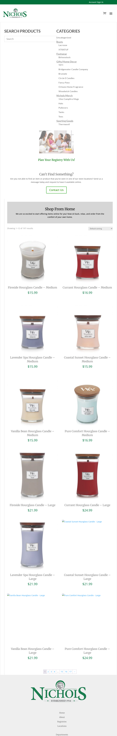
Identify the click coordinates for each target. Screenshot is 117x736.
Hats (60, 103)
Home (62, 713)
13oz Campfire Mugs (68, 99)
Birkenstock (64, 57)
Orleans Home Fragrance (70, 86)
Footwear (61, 53)
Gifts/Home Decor (66, 61)
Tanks (61, 112)
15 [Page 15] (62, 671)
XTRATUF (63, 49)
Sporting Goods (64, 120)
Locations (62, 726)
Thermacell (64, 124)
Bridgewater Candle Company (73, 69)
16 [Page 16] (66, 671)
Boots (59, 41)
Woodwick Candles (68, 91)
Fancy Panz (64, 82)
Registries (62, 721)
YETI (60, 65)
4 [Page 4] (54, 671)
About (62, 717)
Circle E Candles (66, 78)
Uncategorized (63, 37)
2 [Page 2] (48, 671)
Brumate (62, 73)
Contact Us (56, 190)
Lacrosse (62, 45)
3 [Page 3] (51, 671)
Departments (62, 734)
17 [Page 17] (70, 671)
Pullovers (63, 107)
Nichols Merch (64, 95)
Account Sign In (96, 2)
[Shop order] (100, 228)
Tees (60, 116)
